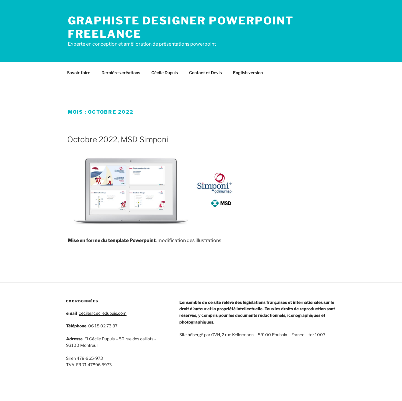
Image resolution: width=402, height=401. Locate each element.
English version (248, 72)
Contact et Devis (205, 72)
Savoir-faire (78, 72)
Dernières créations (120, 72)
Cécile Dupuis (164, 72)
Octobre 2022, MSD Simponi (117, 139)
